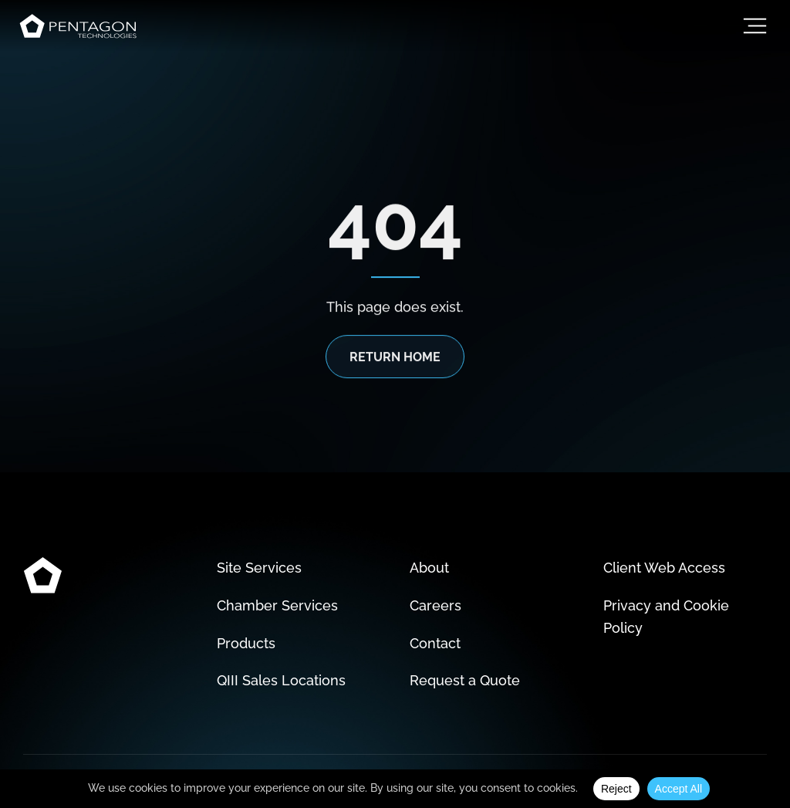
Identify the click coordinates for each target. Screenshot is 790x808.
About (429, 568)
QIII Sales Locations (281, 680)
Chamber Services (277, 605)
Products (246, 643)
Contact (435, 643)
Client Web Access (664, 568)
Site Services (259, 568)
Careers (435, 605)
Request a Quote (465, 680)
